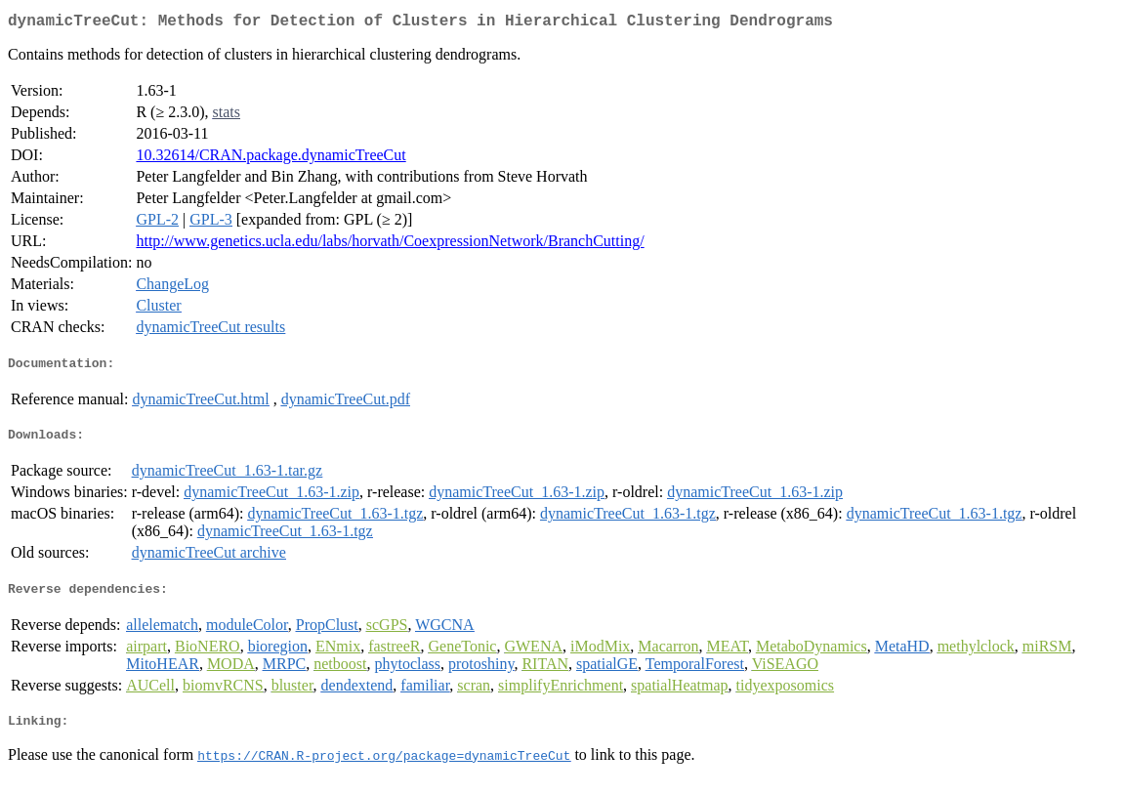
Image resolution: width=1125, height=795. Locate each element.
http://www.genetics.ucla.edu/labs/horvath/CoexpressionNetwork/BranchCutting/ (390, 244)
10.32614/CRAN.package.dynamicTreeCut (270, 158)
